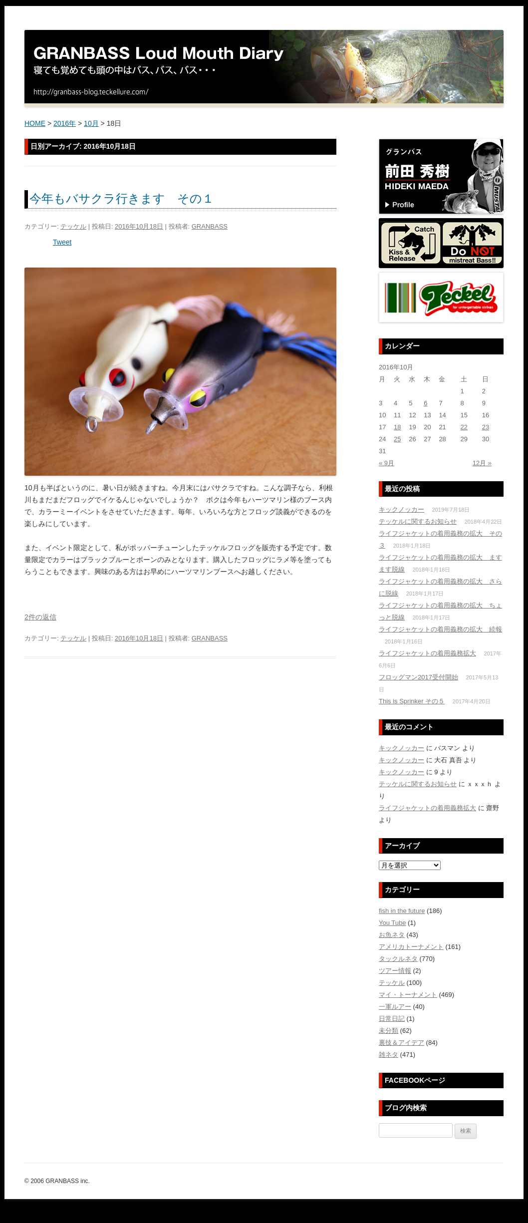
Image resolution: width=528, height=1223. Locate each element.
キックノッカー (401, 509)
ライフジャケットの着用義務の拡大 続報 (440, 629)
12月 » (482, 463)
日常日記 (392, 1018)
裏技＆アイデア (401, 1042)
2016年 (64, 123)
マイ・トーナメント (408, 994)
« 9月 (386, 463)
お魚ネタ (392, 934)
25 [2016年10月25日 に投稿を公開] (397, 439)
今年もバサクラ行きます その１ (121, 198)
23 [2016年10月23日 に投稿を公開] (485, 427)
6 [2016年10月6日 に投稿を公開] (425, 403)
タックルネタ (398, 958)
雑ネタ (388, 1054)
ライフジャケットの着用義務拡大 (427, 653)
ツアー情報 (395, 970)
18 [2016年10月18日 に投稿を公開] (397, 427)
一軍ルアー (395, 1006)
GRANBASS (210, 226)
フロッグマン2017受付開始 (418, 677)
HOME (34, 123)
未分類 (388, 1030)
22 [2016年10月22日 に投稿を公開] (464, 427)
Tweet (62, 242)
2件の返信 (40, 617)
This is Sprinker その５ (412, 701)
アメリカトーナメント (411, 946)
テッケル (73, 226)
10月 (91, 123)
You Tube (392, 922)
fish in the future (402, 911)
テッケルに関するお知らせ (418, 521)
